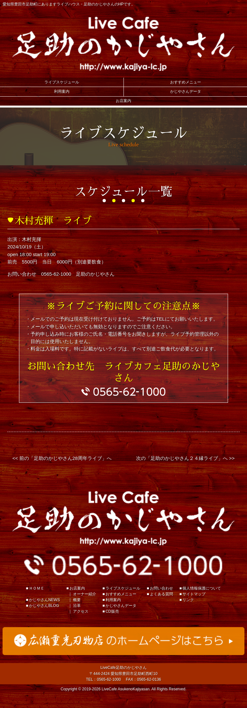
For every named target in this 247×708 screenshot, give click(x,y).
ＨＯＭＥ (36, 588)
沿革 (77, 605)
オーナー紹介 (84, 594)
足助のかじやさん (123, 518)
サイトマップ (194, 594)
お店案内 (123, 101)
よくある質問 (161, 594)
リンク (188, 600)
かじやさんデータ (185, 91)
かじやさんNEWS (44, 600)
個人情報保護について (201, 588)
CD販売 (112, 611)
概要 (77, 600)
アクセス (80, 611)
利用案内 (61, 91)
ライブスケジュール (61, 82)
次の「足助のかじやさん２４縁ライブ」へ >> (185, 458)
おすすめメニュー (185, 82)
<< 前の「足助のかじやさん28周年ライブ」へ (61, 458)
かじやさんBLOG (44, 605)
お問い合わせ (161, 588)
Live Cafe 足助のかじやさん (123, 43)
